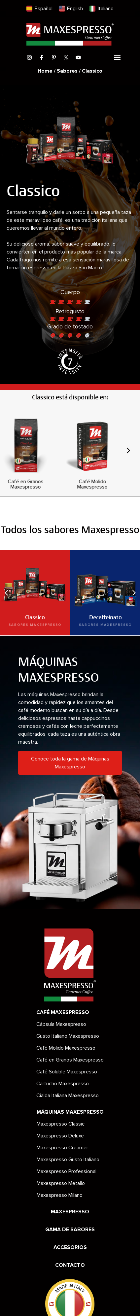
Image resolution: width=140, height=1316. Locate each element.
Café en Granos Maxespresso (70, 1060)
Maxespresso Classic (61, 1124)
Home (45, 71)
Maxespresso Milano (60, 1195)
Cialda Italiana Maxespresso (67, 1095)
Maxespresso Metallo (61, 1183)
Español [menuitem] (43, 8)
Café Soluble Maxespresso (66, 1071)
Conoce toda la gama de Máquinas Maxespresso (70, 763)
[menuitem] (39, 9)
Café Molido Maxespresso (65, 1048)
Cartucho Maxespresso (62, 1083)
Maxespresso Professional (66, 1171)
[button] (117, 57)
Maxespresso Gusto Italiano (68, 1159)
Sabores (67, 71)
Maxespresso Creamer (62, 1147)
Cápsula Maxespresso (61, 1024)
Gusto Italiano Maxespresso (67, 1036)
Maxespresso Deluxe (60, 1135)
